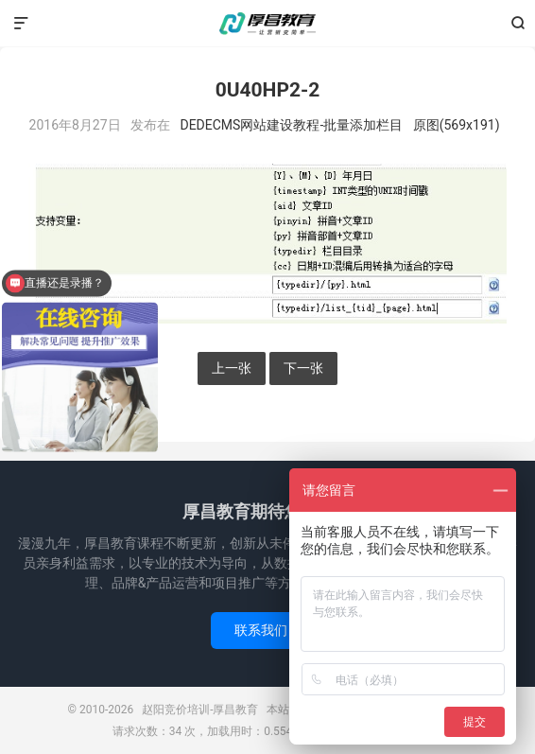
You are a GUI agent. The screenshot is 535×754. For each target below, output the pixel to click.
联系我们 (267, 630)
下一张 (303, 368)
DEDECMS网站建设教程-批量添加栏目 (291, 124)
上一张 (231, 368)
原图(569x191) (456, 124)
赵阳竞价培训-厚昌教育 (267, 23)
